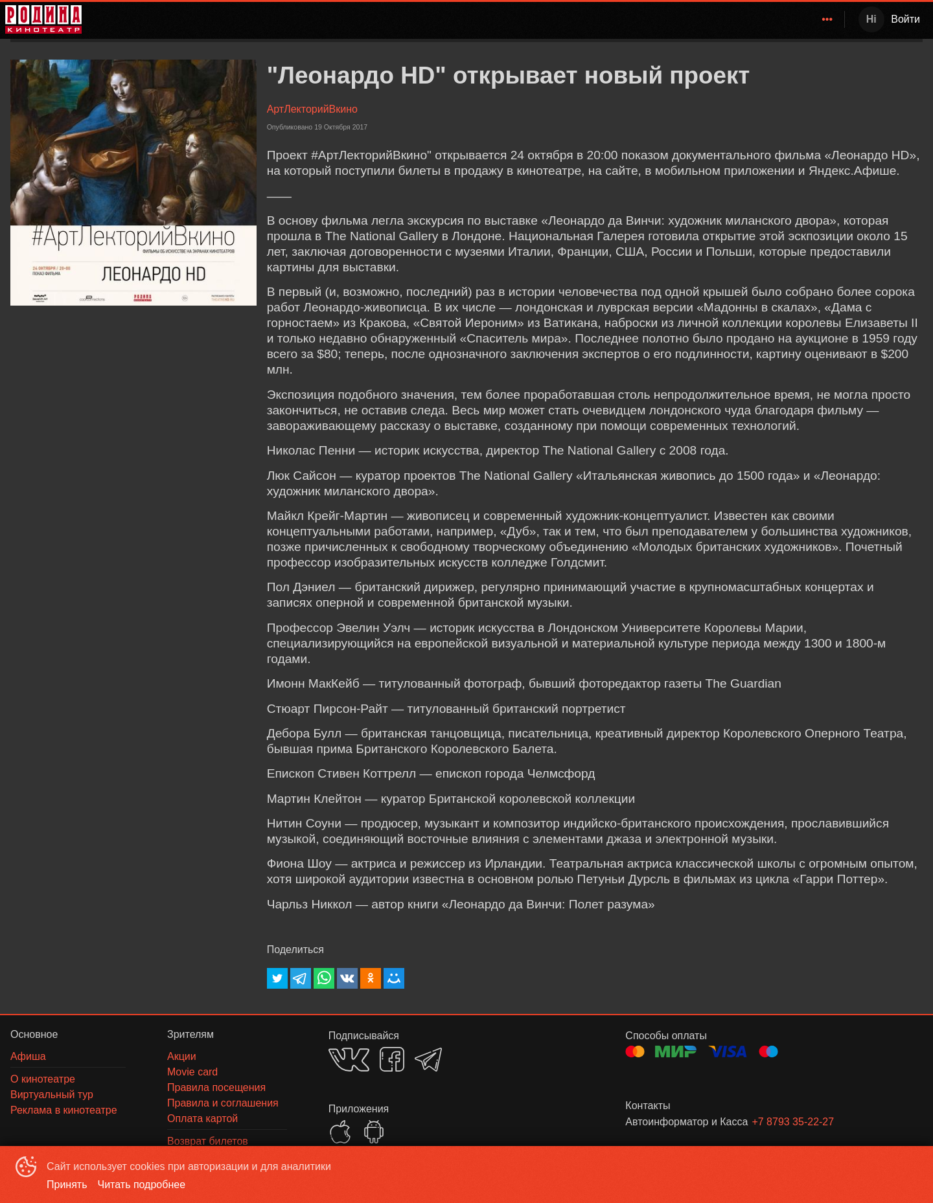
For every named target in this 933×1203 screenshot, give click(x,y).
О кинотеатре (793, 19)
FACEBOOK (392, 1059)
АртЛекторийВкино (312, 109)
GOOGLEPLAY (374, 1131)
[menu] (465, 19)
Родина (532, 19)
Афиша (660, 19)
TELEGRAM (428, 1060)
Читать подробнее (142, 1184)
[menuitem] (534, 19)
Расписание (598, 19)
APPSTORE (340, 1131)
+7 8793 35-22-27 (793, 1121)
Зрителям (717, 19)
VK (348, 1060)
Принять (67, 1184)
